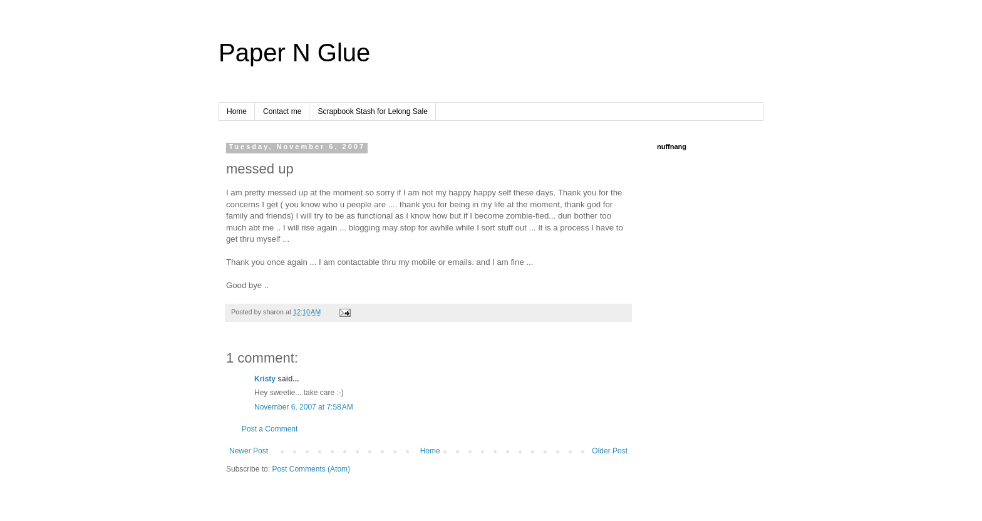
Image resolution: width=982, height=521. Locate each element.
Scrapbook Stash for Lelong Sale (372, 111)
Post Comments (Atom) (311, 469)
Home (237, 111)
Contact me (282, 111)
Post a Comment (269, 429)
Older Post (610, 450)
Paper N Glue (294, 52)
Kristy (265, 378)
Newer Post (248, 450)
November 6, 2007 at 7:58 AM (303, 407)
